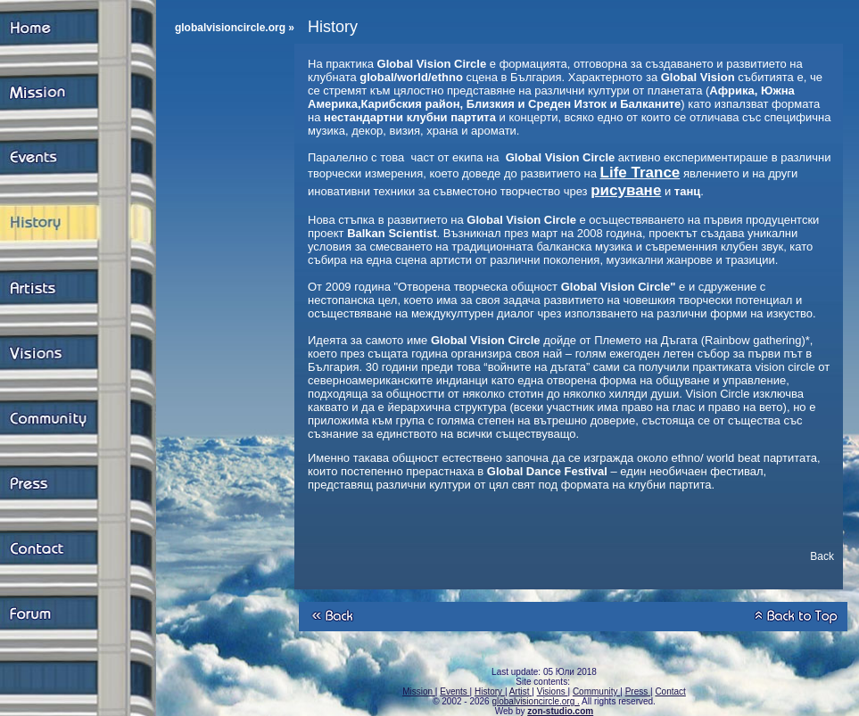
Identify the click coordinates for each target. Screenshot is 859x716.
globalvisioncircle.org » (234, 27)
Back (822, 556)
